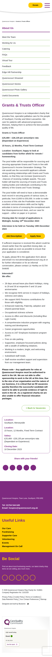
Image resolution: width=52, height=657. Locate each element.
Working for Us (9, 43)
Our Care (6, 528)
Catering (6, 49)
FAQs (4, 55)
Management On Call (12, 546)
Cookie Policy (19, 597)
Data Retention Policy (10, 599)
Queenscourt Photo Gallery (14, 90)
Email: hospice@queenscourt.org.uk (20, 508)
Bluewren (24, 604)
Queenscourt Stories (11, 84)
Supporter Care (9, 535)
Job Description (14, 236)
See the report (11, 644)
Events (5, 543)
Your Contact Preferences (29, 599)
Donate (35, 5)
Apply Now (35, 236)
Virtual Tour (7, 60)
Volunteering (8, 539)
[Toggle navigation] (47, 5)
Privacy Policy (7, 597)
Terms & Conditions (33, 597)
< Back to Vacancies (36, 408)
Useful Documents (10, 95)
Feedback (6, 66)
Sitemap (43, 599)
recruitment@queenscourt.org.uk (30, 260)
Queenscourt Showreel (12, 78)
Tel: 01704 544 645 (11, 505)
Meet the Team (9, 37)
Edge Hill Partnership (11, 72)
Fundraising (8, 532)
